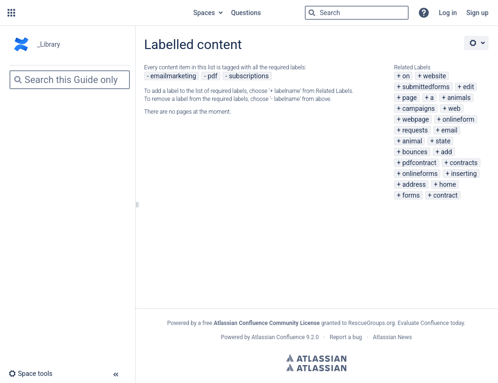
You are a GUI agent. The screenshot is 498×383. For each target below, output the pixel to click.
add (446, 152)
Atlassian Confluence (278, 337)
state (443, 141)
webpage (415, 119)
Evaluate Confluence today (431, 323)
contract (445, 195)
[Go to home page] (103, 12)
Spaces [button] (204, 13)
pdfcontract (419, 163)
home (447, 184)
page (409, 97)
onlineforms (420, 173)
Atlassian (316, 358)
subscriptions (248, 76)
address (414, 184)
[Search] (312, 13)
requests (415, 130)
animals (459, 97)
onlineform (458, 119)
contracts (464, 163)
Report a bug (346, 337)
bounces (414, 152)
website (434, 76)
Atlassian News (392, 337)
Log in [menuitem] (448, 13)
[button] (11, 12)
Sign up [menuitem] (477, 13)
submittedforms (425, 87)
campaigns (418, 108)
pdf (212, 76)
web (454, 108)
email (449, 130)
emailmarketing (173, 76)
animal (412, 141)
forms (411, 195)
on (406, 76)
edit (468, 87)
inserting (464, 173)
